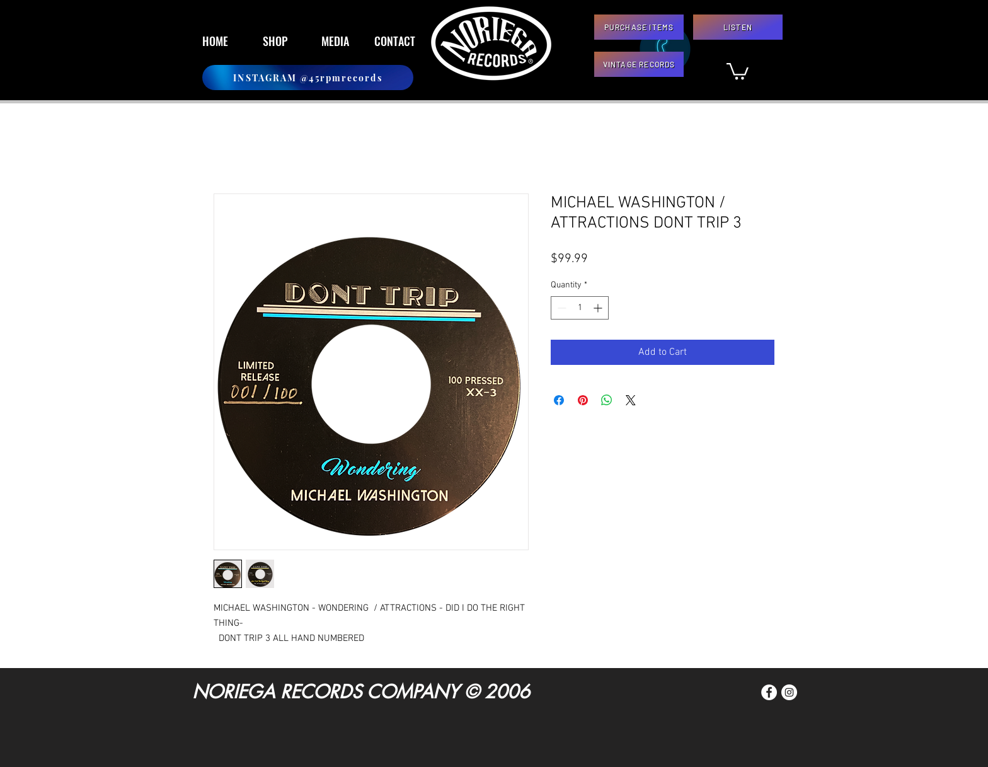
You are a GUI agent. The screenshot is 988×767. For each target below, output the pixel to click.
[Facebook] (769, 692)
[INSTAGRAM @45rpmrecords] (307, 77)
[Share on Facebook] (558, 400)
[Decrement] (560, 308)
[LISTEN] (738, 27)
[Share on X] (630, 400)
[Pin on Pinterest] (582, 400)
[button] (738, 70)
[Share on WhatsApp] (606, 400)
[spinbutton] (579, 308)
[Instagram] (789, 692)
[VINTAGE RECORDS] (639, 64)
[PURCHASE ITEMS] (639, 27)
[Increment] (599, 308)
